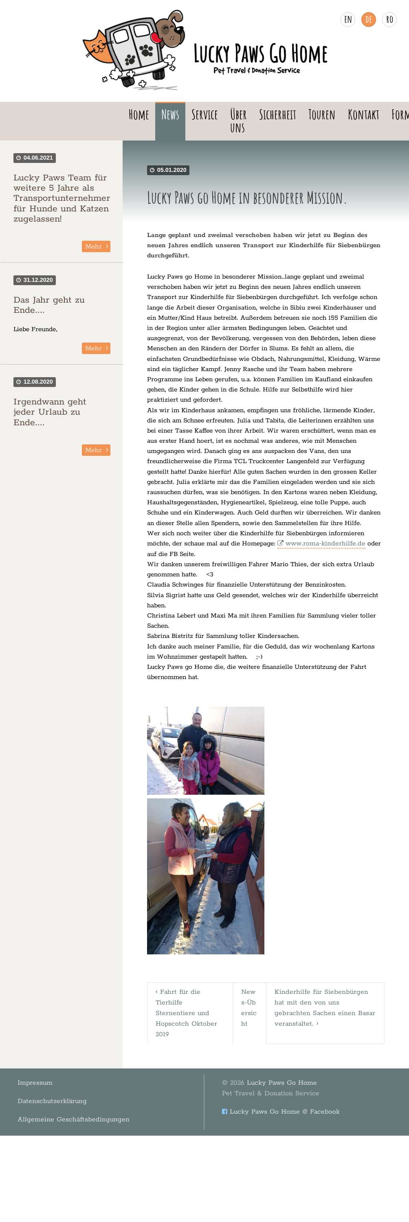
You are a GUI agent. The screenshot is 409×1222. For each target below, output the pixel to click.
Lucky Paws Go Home (262, 1072)
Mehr (94, 246)
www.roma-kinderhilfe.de (323, 543)
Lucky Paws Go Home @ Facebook (276, 1088)
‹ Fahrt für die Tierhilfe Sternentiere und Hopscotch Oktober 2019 (187, 1006)
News (170, 114)
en (348, 18)
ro (389, 18)
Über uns (238, 121)
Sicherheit (277, 114)
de (368, 18)
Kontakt (363, 114)
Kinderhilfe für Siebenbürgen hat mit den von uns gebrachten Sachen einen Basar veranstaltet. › (325, 1001)
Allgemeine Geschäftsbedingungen (63, 1089)
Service (204, 114)
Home (139, 114)
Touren (322, 114)
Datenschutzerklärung (44, 1078)
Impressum (29, 1067)
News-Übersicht (250, 1001)
